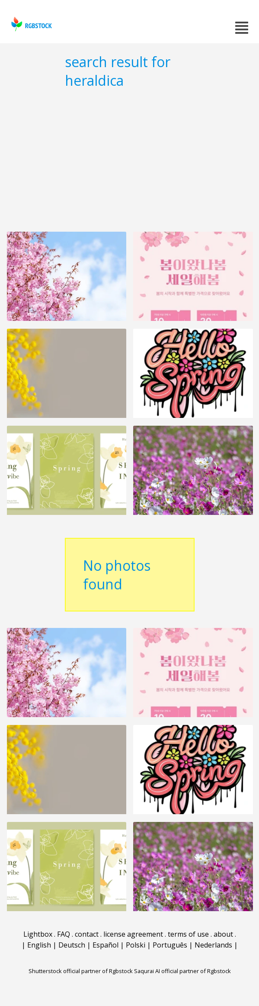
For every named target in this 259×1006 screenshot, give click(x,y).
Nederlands (213, 945)
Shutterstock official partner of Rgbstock (81, 971)
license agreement (133, 934)
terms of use (188, 934)
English (39, 945)
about (223, 934)
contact (87, 934)
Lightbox (37, 934)
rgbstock (30, 24)
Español (105, 945)
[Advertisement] (129, 159)
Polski (135, 945)
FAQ (63, 934)
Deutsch (71, 945)
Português (170, 945)
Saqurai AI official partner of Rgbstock (182, 971)
